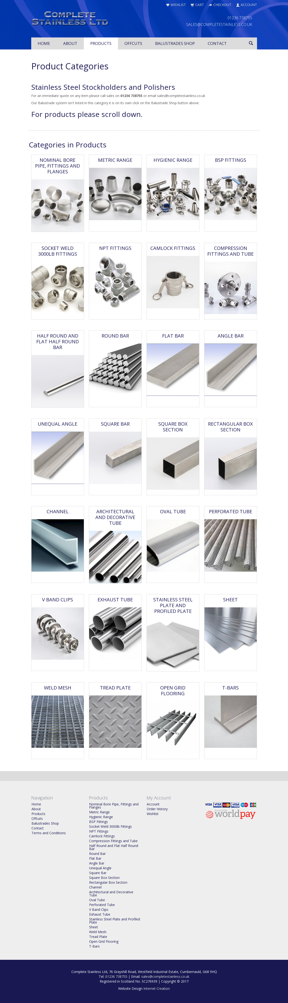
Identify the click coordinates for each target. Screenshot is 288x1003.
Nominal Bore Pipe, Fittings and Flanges (57, 166)
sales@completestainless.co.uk (165, 976)
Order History (157, 809)
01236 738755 (116, 976)
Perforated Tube (230, 511)
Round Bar (115, 335)
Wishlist (153, 813)
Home (44, 43)
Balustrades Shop (175, 43)
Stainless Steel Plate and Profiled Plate (173, 605)
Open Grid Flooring (172, 690)
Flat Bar (173, 335)
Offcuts (133, 43)
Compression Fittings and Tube (230, 251)
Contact (217, 43)
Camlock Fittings (172, 248)
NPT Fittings (115, 248)
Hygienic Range (172, 160)
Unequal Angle (57, 424)
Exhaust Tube (115, 599)
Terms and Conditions (48, 833)
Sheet (230, 599)
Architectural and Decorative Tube (115, 517)
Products (100, 43)
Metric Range (115, 160)
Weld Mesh (57, 687)
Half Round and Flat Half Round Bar (57, 341)
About (70, 43)
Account (153, 804)
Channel (58, 511)
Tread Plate (115, 687)
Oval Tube (173, 511)
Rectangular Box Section (230, 427)
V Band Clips (57, 599)
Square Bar (115, 424)
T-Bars (230, 687)
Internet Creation (156, 988)
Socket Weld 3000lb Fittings (57, 251)
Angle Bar (231, 335)
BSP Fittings (230, 160)
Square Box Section (173, 427)
